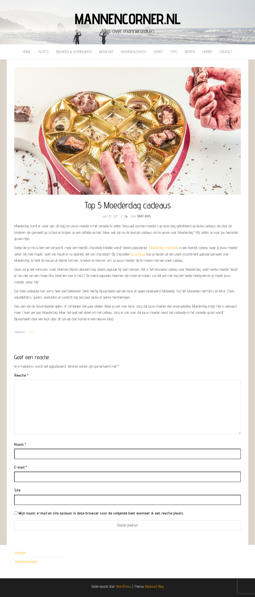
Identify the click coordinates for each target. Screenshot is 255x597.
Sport (158, 51)
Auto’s (43, 51)
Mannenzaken (133, 51)
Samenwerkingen (25, 561)
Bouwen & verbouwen (74, 51)
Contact (226, 51)
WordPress (123, 586)
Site (17, 490)
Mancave (106, 51)
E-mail (20, 467)
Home (26, 51)
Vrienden (20, 552)
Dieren (190, 51)
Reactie (21, 375)
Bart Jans (144, 216)
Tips (173, 51)
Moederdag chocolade (163, 247)
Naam (20, 444)
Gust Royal (138, 254)
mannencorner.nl (128, 19)
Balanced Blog (154, 586)
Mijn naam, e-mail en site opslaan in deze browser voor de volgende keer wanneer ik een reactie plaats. (101, 513)
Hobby (207, 51)
